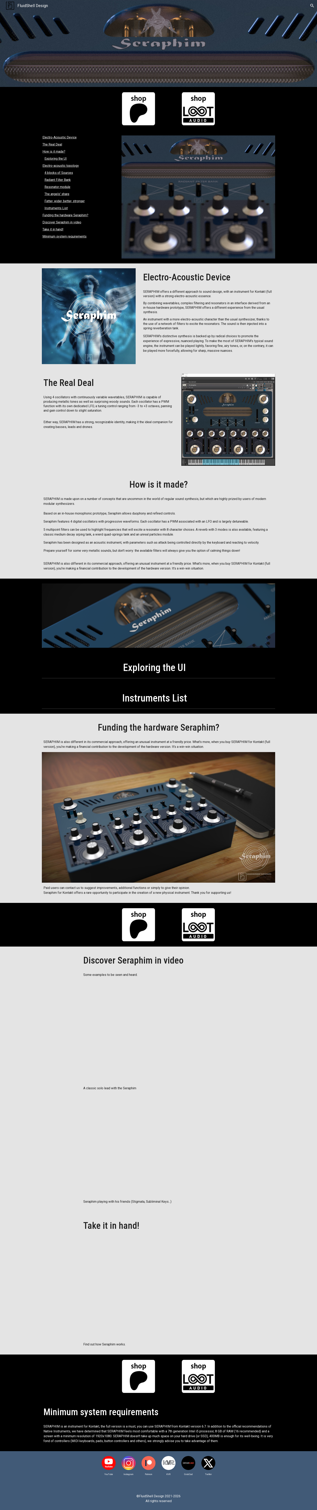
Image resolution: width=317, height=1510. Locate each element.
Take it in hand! (52, 229)
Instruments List (56, 208)
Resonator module (57, 187)
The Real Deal (52, 144)
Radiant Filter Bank (57, 180)
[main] (208, 277)
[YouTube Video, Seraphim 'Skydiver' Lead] (158, 1031)
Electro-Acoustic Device (59, 137)
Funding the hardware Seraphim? (65, 215)
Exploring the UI (55, 159)
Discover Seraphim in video (61, 222)
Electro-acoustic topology (60, 166)
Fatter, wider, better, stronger (64, 201)
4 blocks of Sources (58, 173)
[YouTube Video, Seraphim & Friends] (158, 1145)
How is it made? (53, 151)
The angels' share (56, 194)
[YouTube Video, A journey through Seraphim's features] (158, 1287)
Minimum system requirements (64, 236)
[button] (312, 6)
